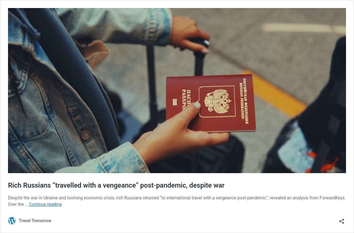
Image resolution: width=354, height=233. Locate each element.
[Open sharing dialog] (341, 219)
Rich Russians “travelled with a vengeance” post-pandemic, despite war (116, 185)
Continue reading (45, 204)
